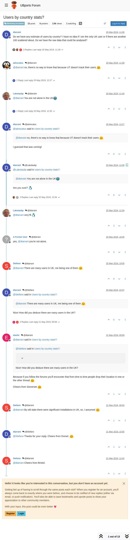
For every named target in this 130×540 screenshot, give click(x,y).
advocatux (18, 63)
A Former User (20, 237)
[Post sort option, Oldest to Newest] (105, 23)
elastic (16, 335)
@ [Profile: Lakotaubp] (20, 169)
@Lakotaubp (29, 165)
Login (21, 513)
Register (10, 513)
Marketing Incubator (14, 23)
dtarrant (17, 32)
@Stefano (28, 290)
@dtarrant (31, 63)
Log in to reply (118, 23)
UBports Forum (30, 5)
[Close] (124, 483)
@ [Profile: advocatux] (19, 128)
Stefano (17, 263)
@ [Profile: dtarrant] (18, 67)
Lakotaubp (18, 93)
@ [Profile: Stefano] (18, 294)
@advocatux (29, 124)
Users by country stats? (46, 128)
